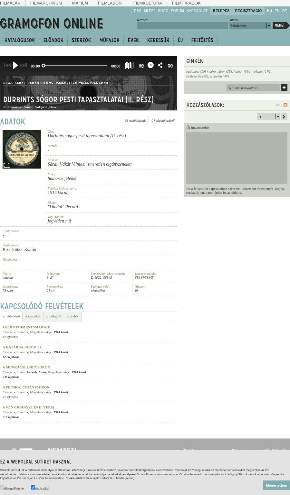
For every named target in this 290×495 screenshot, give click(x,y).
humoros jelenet (62, 178)
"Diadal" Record (63, 206)
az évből (73, 316)
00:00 (35, 66)
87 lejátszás (10, 337)
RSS (137, 11)
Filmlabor (110, 3)
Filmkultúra (147, 3)
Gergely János (36, 372)
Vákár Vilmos (40, 84)
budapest (41, 108)
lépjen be (220, 192)
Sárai (20, 84)
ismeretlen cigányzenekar (82, 84)
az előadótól (11, 316)
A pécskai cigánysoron (26, 387)
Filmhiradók (186, 3)
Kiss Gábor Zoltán (19, 249)
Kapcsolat (197, 11)
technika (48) (219, 76)
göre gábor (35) (220, 71)
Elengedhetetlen (12, 487)
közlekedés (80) (197, 76)
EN (277, 11)
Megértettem (276, 485)
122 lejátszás (11, 357)
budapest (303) (197, 71)
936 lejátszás (11, 377)
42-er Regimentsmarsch (27, 327)
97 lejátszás (10, 397)
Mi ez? (149, 11)
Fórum (177, 11)
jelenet (53, 108)
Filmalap (10, 3)
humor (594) (242, 71)
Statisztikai (40, 487)
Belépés (221, 11)
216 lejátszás (11, 417)
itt (114, 478)
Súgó (163, 11)
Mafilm (80, 3)
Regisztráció (248, 11)
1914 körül (57, 192)
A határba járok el (22, 347)
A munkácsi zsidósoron (26, 367)
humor (28, 108)
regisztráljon (195, 192)
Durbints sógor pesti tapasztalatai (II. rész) (78, 101)
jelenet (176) (262, 71)
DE (284, 11)
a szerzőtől (32, 316)
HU (269, 11)
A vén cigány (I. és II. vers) (28, 407)
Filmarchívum (46, 3)
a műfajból (53, 316)
